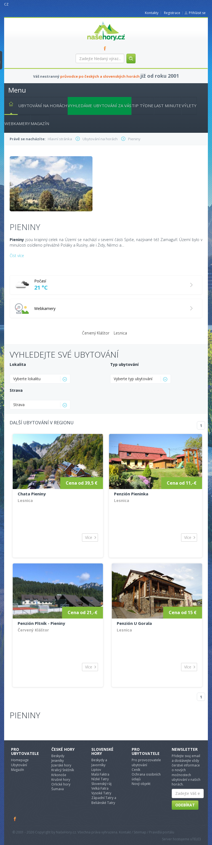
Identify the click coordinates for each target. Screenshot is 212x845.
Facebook (15, 819)
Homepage (20, 760)
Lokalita (18, 364)
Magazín (40, 123)
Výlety (189, 105)
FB (106, 48)
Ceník (136, 769)
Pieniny (25, 715)
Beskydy (57, 756)
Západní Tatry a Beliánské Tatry (103, 800)
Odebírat (185, 805)
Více (88, 537)
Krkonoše (58, 775)
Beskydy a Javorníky (99, 762)
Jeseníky (57, 760)
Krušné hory (60, 779)
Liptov (96, 769)
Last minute (167, 105)
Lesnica (120, 333)
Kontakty (151, 12)
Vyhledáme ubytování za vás (99, 105)
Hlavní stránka (8, 105)
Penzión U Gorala (134, 623)
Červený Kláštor (95, 333)
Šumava (57, 789)
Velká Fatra (99, 788)
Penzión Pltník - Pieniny (41, 623)
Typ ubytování (124, 364)
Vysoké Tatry (101, 793)
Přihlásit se (197, 12)
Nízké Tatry (100, 779)
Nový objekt (141, 783)
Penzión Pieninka (131, 493)
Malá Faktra (100, 774)
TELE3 (196, 839)
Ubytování (19, 765)
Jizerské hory (61, 765)
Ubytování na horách (42, 105)
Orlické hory (60, 784)
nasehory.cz (96, 21)
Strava (16, 390)
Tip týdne (142, 105)
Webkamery (17, 123)
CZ (6, 4)
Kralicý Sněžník (62, 770)
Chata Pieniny (32, 493)
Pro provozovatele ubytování (146, 762)
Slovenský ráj (101, 783)
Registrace (172, 12)
